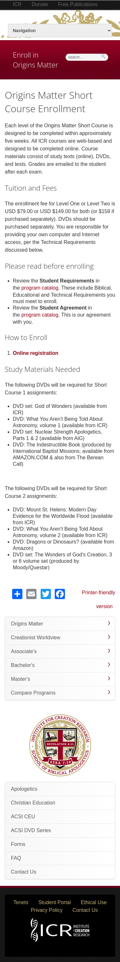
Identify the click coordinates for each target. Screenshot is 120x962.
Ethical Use (94, 902)
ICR (17, 4)
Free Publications (78, 4)
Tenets (20, 902)
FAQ (16, 858)
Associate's (23, 651)
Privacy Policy (47, 910)
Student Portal (54, 902)
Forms (18, 844)
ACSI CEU (23, 816)
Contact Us (23, 872)
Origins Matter (27, 623)
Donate (40, 4)
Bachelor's (23, 665)
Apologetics (24, 789)
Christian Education (33, 802)
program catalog (40, 288)
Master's (20, 679)
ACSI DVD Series (31, 830)
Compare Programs (33, 693)
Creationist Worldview (35, 637)
